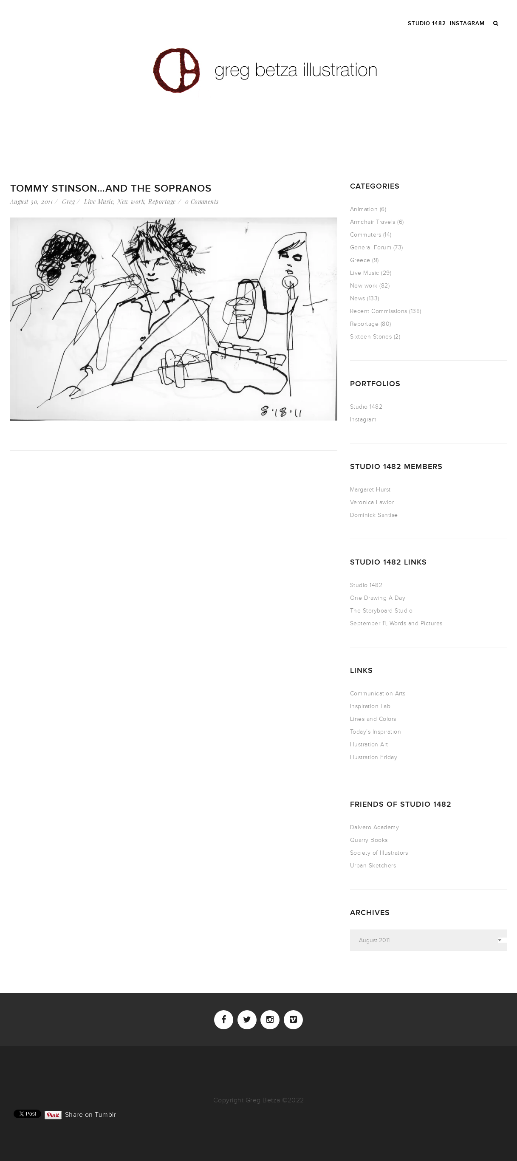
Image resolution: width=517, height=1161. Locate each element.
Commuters (365, 234)
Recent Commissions (378, 311)
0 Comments (202, 202)
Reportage (162, 202)
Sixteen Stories (371, 336)
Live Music (98, 202)
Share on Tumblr (90, 1113)
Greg (68, 202)
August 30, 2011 (31, 202)
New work (130, 202)
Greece (360, 260)
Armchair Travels (373, 222)
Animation (364, 209)
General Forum (371, 247)
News (357, 298)
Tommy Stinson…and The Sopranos (111, 188)
